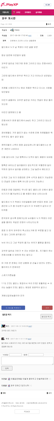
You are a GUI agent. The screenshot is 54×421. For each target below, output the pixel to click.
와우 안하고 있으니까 (20, 385)
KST (29, 35)
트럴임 (15, 30)
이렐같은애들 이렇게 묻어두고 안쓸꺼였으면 (29, 378)
